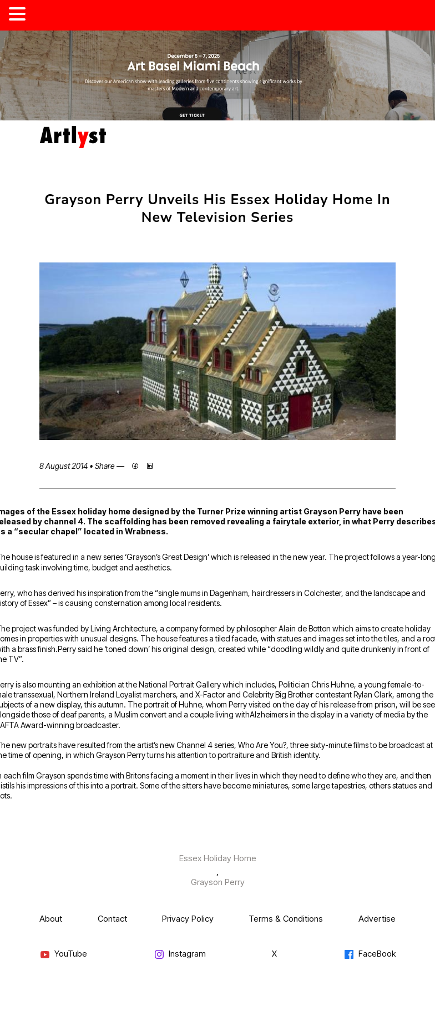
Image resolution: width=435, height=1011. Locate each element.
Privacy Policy (188, 918)
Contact (112, 918)
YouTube (63, 954)
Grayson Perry (218, 882)
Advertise (377, 918)
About (50, 918)
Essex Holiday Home (217, 858)
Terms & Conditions (286, 918)
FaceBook (369, 954)
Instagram (180, 954)
